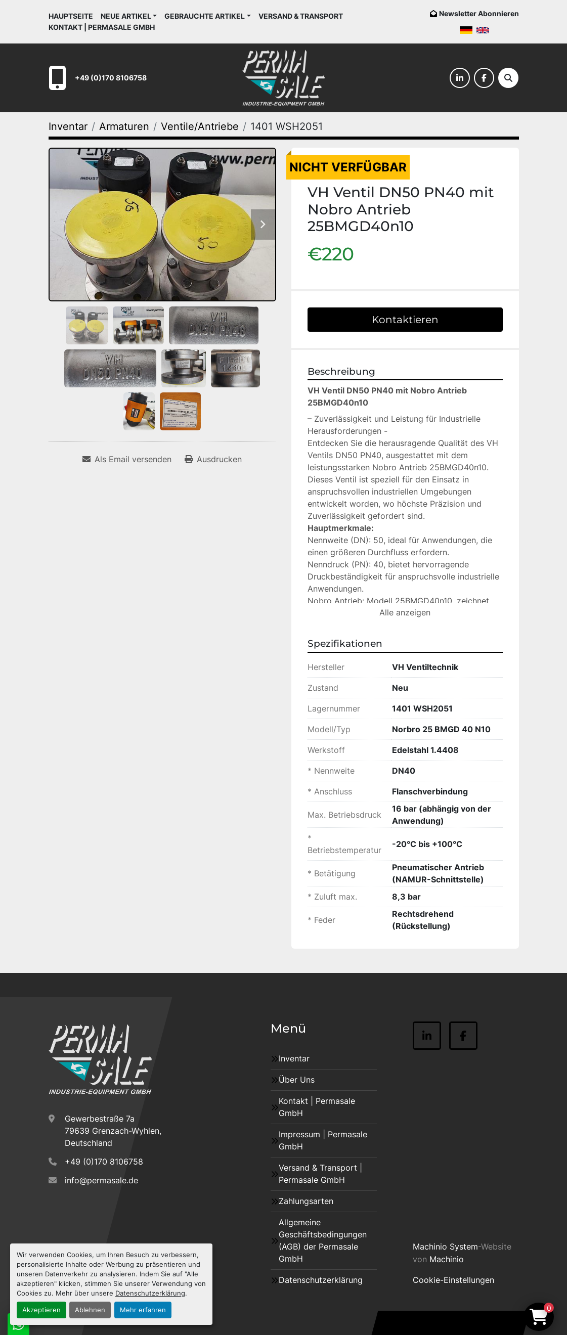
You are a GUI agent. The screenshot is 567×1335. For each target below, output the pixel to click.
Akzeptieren (41, 1310)
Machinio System (445, 1246)
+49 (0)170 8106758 (111, 77)
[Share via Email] (127, 459)
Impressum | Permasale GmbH (323, 1140)
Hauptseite (71, 16)
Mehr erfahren (143, 1310)
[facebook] (484, 78)
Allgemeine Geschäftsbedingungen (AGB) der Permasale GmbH (323, 1240)
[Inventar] (68, 126)
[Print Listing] (213, 459)
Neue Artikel (126, 16)
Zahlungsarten (306, 1201)
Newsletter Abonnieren (479, 13)
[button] (129, 16)
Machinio (446, 1259)
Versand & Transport (300, 16)
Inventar (294, 1058)
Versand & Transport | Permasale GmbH (320, 1174)
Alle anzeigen (404, 612)
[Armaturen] (124, 126)
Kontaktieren (405, 320)
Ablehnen (90, 1310)
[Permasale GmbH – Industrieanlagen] (100, 1059)
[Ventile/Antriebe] (200, 126)
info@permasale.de (101, 1180)
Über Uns (297, 1080)
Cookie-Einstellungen (453, 1280)
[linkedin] (460, 78)
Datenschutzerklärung (150, 1293)
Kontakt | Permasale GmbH (102, 27)
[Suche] (508, 78)
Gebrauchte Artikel (204, 16)
